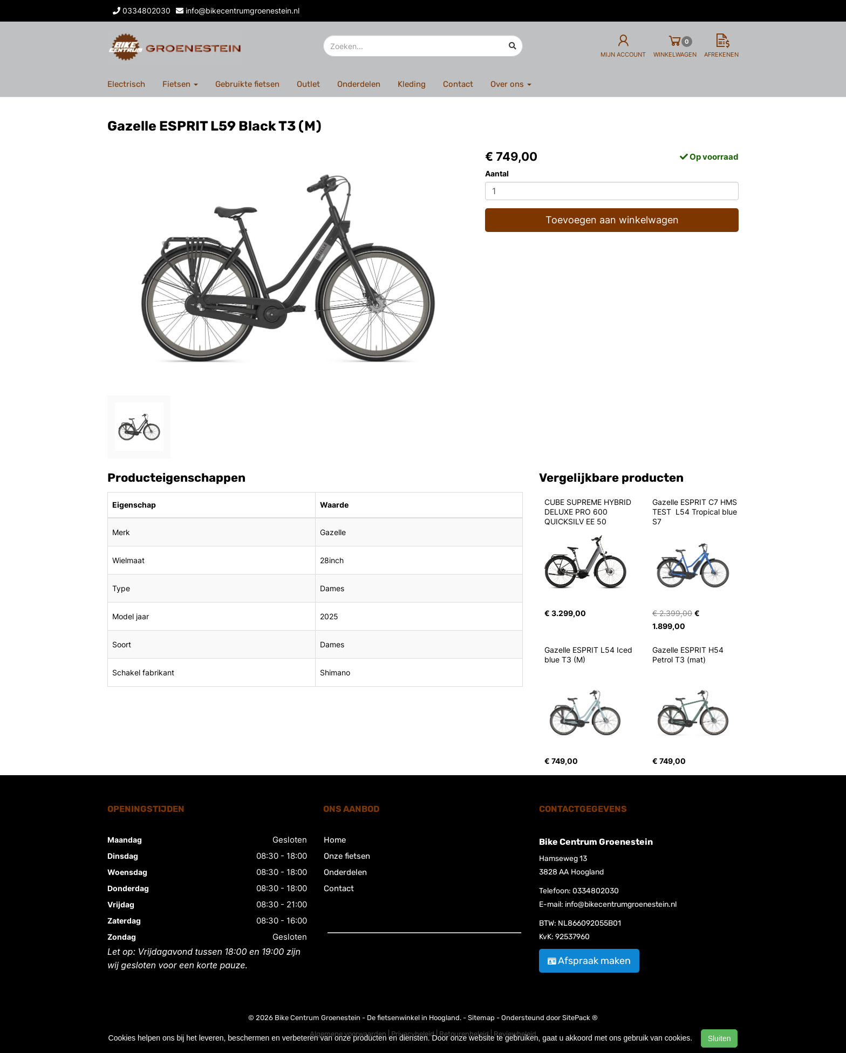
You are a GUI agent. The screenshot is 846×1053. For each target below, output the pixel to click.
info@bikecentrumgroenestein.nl (621, 904)
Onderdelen (358, 84)
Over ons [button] (510, 84)
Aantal (497, 173)
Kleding (412, 84)
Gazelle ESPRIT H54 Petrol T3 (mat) (689, 654)
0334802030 (595, 890)
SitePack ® (580, 1018)
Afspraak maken (589, 961)
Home (335, 840)
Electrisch (126, 84)
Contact (458, 84)
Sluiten (719, 1038)
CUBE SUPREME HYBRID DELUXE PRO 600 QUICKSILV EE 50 (588, 511)
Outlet (308, 84)
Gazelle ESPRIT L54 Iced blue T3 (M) (589, 654)
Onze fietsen (347, 856)
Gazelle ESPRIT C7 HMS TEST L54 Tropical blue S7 (695, 511)
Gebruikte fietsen (247, 84)
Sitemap (481, 1018)
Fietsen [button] (180, 84)
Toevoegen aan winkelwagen (612, 219)
